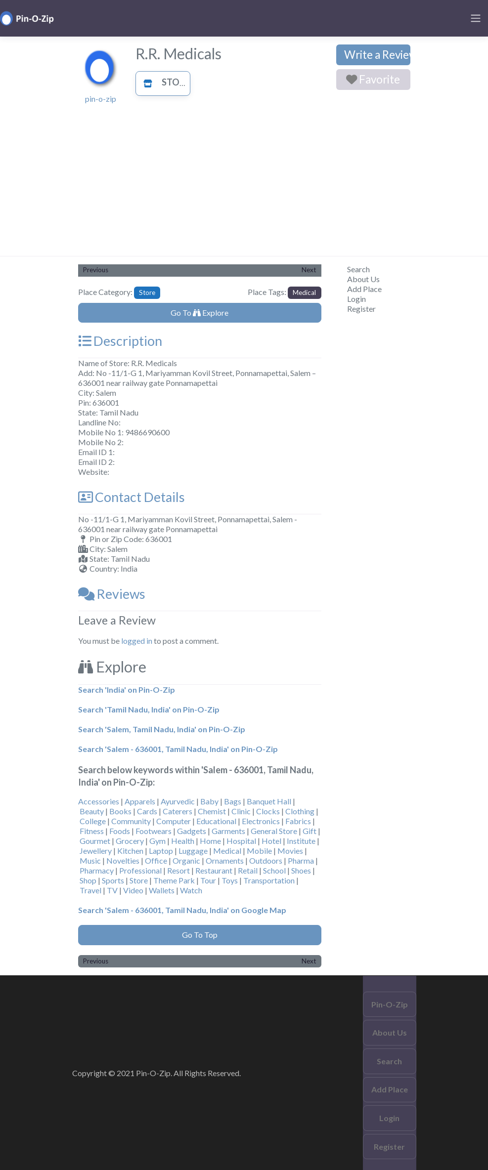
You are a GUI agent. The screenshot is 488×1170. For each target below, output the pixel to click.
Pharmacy (97, 870)
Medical (304, 292)
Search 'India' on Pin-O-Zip (126, 689)
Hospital (241, 840)
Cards (147, 811)
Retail (248, 870)
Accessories (98, 801)
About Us (363, 279)
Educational (216, 821)
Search (358, 269)
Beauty (92, 811)
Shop (88, 880)
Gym (157, 840)
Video (133, 890)
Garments (228, 831)
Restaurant (213, 870)
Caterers (177, 811)
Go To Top (200, 934)
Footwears (153, 831)
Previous (95, 270)
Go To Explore (199, 312)
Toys (230, 880)
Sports (113, 880)
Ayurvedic (178, 801)
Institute (301, 840)
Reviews (111, 594)
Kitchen (130, 850)
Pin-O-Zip (389, 1004)
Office (156, 860)
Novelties (122, 860)
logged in (136, 640)
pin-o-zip (100, 98)
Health (182, 840)
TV (112, 890)
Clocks (268, 811)
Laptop (161, 850)
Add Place (364, 288)
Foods (119, 831)
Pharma (301, 860)
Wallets (162, 890)
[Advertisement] (244, 182)
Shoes (301, 870)
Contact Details (131, 497)
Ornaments (225, 860)
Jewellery (96, 850)
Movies (290, 850)
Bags (232, 801)
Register (361, 308)
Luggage (193, 850)
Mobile (259, 850)
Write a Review (377, 54)
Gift (309, 831)
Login (356, 298)
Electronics (261, 821)
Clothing (299, 811)
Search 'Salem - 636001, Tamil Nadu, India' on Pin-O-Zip (178, 748)
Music (90, 860)
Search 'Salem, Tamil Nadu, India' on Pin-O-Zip (161, 729)
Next (309, 270)
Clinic (241, 811)
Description (120, 341)
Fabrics (298, 821)
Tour (208, 880)
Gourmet (95, 840)
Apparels (140, 801)
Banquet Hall (269, 801)
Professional (140, 870)
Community (131, 821)
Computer (173, 821)
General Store (274, 831)
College (93, 821)
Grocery (130, 840)
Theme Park (174, 880)
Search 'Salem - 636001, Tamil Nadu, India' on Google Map (182, 910)
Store (164, 82)
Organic (186, 860)
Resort (178, 870)
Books (120, 811)
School (274, 870)
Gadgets (191, 831)
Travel (90, 890)
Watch (191, 890)
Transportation (269, 880)
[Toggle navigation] (475, 18)
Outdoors (265, 860)
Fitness (92, 831)
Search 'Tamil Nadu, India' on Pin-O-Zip (149, 709)
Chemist (212, 811)
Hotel (271, 840)
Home (210, 840)
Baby (209, 801)
